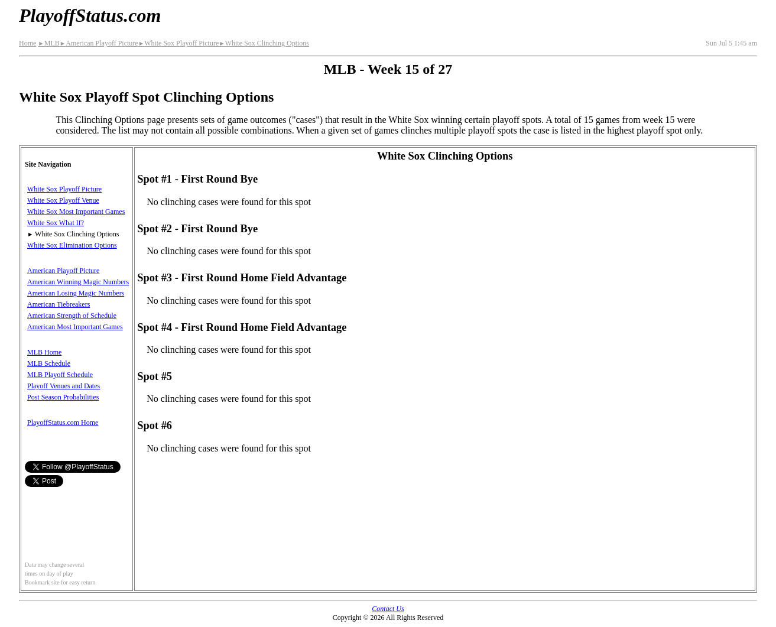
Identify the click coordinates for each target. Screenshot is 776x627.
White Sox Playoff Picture (178, 43)
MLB (48, 43)
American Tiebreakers (58, 304)
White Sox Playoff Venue (63, 200)
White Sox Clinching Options (264, 43)
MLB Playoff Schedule (60, 375)
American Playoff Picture (99, 43)
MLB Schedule (48, 363)
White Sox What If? (55, 223)
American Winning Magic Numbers (78, 282)
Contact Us (388, 609)
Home (27, 43)
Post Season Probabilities (63, 397)
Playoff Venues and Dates (63, 386)
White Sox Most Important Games (76, 211)
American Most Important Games (75, 327)
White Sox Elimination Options (72, 245)
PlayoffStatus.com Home (62, 422)
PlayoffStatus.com (90, 15)
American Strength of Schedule (71, 315)
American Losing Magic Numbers (75, 293)
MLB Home (44, 352)
